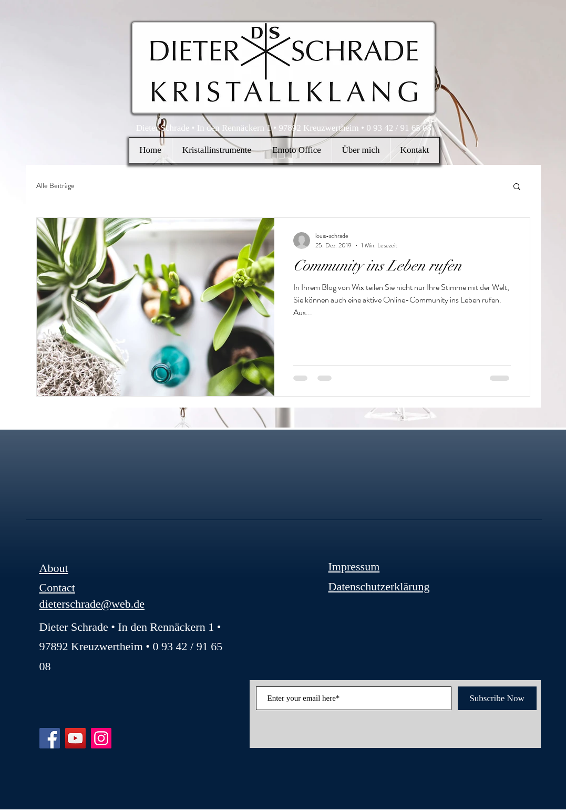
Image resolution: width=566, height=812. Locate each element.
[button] (217, 150)
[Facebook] (49, 738)
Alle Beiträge (55, 186)
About (53, 568)
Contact (57, 587)
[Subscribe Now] (497, 698)
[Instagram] (101, 738)
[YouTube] (75, 738)
